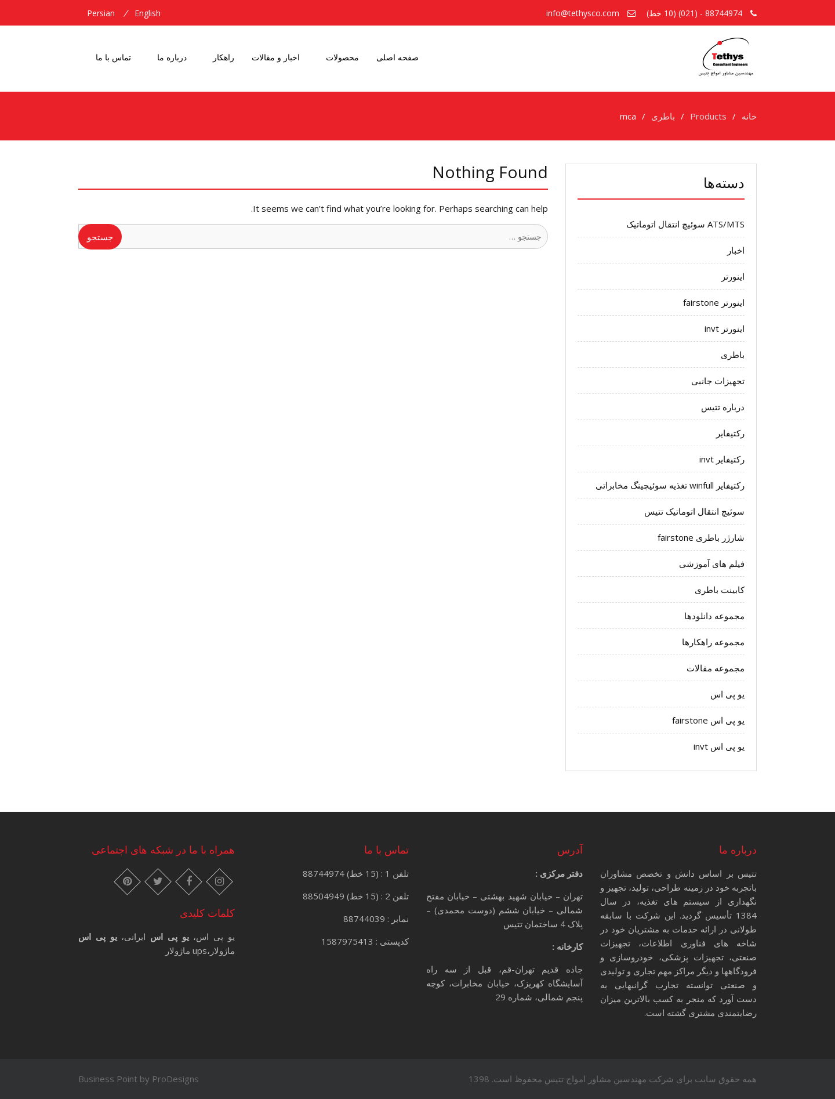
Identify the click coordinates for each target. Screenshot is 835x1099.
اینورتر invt (725, 328)
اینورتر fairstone (714, 302)
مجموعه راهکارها (713, 642)
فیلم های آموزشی (712, 563)
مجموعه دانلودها (714, 615)
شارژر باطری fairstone (701, 537)
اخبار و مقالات (276, 57)
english (148, 13)
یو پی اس (727, 694)
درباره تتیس (723, 407)
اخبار (736, 250)
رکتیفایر (730, 433)
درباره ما (172, 57)
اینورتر (733, 276)
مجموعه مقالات (716, 668)
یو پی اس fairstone (708, 720)
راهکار (223, 57)
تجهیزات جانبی (718, 380)
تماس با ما (113, 57)
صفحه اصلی (397, 57)
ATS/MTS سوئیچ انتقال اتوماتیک (685, 224)
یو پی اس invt (719, 746)
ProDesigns (175, 1078)
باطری (733, 354)
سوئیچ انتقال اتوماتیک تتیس (694, 511)
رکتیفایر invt (722, 459)
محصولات (342, 57)
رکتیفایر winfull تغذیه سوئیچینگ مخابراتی (670, 485)
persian (101, 13)
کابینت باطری (720, 589)
